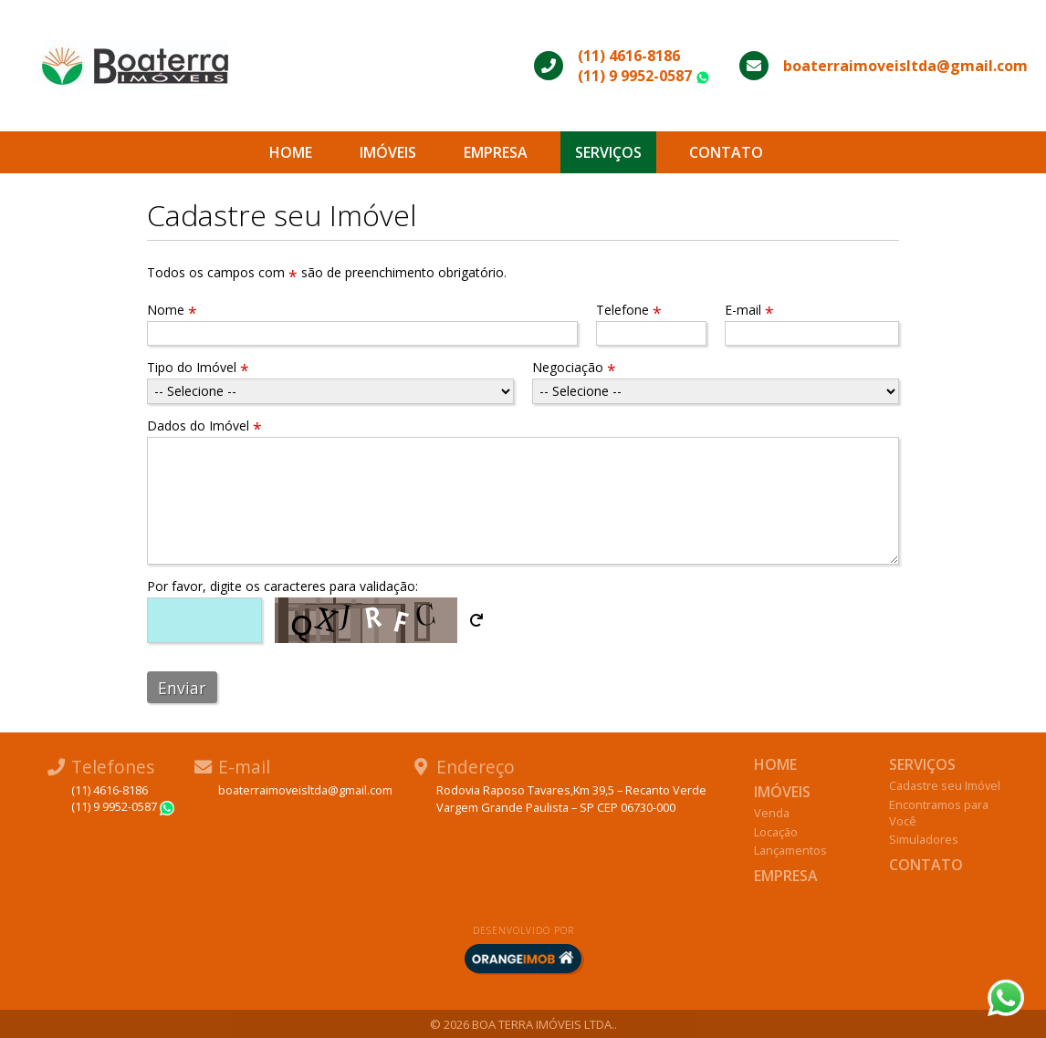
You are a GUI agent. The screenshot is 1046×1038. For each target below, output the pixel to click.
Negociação (574, 367)
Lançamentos (790, 850)
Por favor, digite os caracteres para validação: (282, 586)
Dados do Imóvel (204, 425)
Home (290, 152)
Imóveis (388, 152)
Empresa (496, 152)
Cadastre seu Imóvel (944, 785)
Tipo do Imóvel (198, 367)
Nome (172, 309)
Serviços (608, 152)
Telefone (629, 309)
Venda (772, 812)
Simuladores (923, 839)
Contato (726, 152)
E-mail (749, 309)
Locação (776, 832)
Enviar (181, 688)
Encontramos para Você (938, 812)
